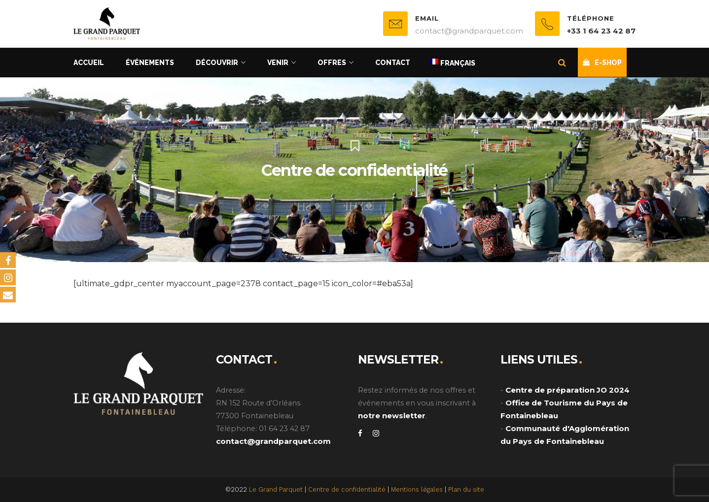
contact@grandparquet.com (273, 441)
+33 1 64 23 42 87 (601, 30)
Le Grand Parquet (276, 489)
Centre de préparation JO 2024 (567, 390)
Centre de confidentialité (347, 489)
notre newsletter (391, 415)
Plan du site (466, 489)
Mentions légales (417, 489)
